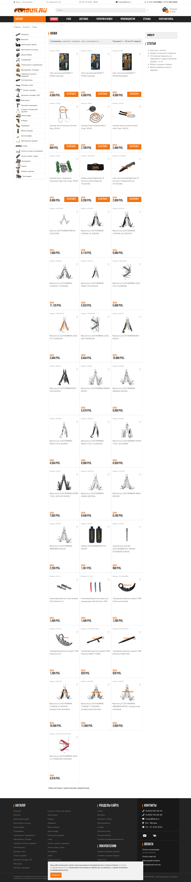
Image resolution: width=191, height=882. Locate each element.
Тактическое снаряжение (24, 835)
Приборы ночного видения (25, 843)
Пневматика (18, 831)
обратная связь (166, 19)
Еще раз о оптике (158, 90)
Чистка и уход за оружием (58, 843)
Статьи (100, 811)
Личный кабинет (104, 835)
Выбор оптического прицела (163, 93)
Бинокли (17, 815)
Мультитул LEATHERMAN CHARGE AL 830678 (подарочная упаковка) (61, 706)
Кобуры (51, 819)
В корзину (71, 94)
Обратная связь (104, 831)
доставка (83, 19)
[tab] (161, 41)
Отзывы (100, 827)
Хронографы (53, 831)
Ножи (34, 27)
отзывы (147, 19)
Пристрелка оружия (56, 835)
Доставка (101, 815)
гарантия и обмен (104, 19)
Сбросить (171, 76)
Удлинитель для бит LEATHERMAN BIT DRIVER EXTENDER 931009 (124, 549)
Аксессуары (52, 815)
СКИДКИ (54, 19)
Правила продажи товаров (108, 851)
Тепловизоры (19, 847)
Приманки (52, 823)
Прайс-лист (101, 860)
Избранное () (55, 2)
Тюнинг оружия (20, 856)
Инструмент (52, 851)
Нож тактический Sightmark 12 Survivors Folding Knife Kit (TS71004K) (126, 181)
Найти (149, 76)
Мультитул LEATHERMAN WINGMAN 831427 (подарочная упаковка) (126, 706)
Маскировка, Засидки (22, 839)
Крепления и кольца (22, 823)
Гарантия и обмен (104, 819)
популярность (93, 41)
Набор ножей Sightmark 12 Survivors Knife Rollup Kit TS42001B (92, 181)
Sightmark (155, 50)
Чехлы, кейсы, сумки (56, 847)
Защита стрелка (54, 860)
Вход (18, 2)
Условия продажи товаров (108, 856)
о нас (68, 19)
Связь (50, 856)
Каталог (26, 27)
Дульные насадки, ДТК (23, 860)
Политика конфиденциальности (110, 839)
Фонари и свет (20, 851)
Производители (103, 823)
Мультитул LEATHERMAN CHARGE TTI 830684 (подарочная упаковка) (92, 706)
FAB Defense (157, 46)
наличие (66, 41)
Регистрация (27, 2)
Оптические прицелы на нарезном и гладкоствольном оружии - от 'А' (163, 99)
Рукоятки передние (22, 868)
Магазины (18, 864)
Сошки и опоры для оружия (59, 811)
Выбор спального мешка (161, 104)
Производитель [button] (155, 41)
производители (128, 19)
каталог (29, 19)
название (76, 41)
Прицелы (17, 811)
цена (83, 41)
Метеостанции (53, 827)
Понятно (55, 875)
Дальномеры (19, 827)
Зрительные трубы (21, 819)
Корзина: (173, 10)
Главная (17, 27)
